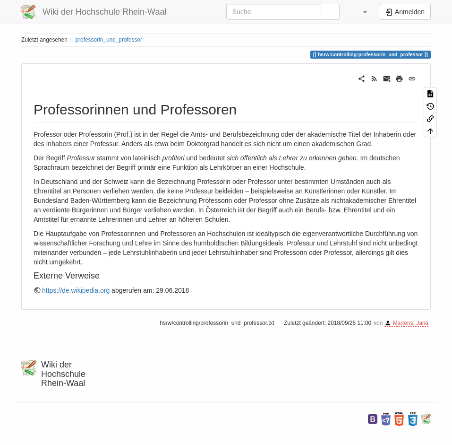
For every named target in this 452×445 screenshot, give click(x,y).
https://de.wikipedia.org (76, 290)
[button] (360, 12)
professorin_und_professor (108, 39)
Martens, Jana (410, 323)
